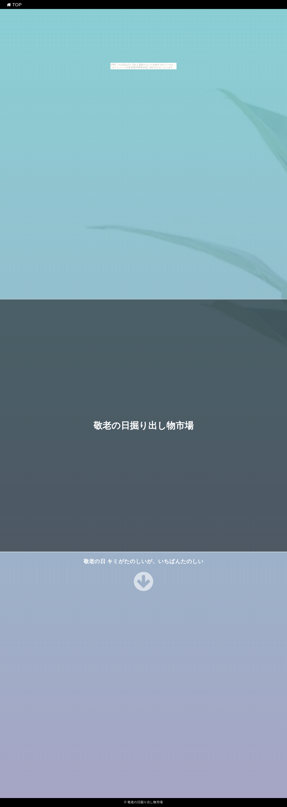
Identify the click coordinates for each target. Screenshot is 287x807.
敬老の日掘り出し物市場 (143, 425)
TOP (14, 4)
